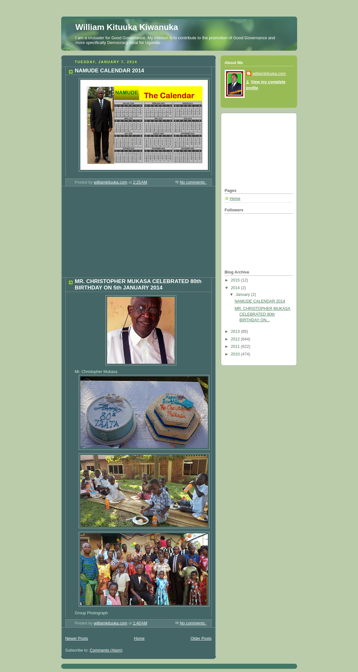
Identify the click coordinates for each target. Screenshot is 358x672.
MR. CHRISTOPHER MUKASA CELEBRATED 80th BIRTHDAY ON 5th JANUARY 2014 (138, 284)
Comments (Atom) (106, 650)
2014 (236, 288)
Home (139, 638)
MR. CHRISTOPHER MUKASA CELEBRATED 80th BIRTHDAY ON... (262, 314)
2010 (236, 354)
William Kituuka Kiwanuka (127, 27)
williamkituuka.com (269, 73)
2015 (236, 280)
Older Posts (201, 638)
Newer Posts (76, 638)
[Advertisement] (109, 234)
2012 (236, 339)
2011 (236, 346)
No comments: (193, 182)
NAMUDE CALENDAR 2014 (109, 71)
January (243, 294)
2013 (236, 331)
